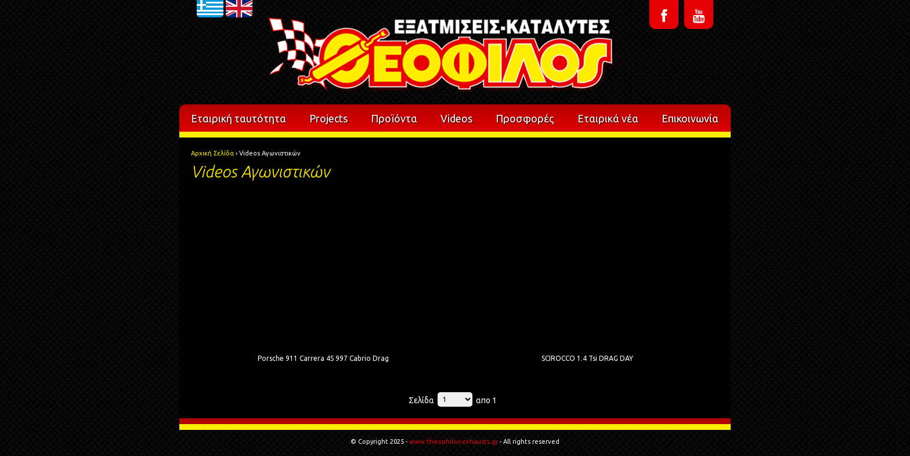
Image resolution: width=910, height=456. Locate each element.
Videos (456, 118)
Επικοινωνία (690, 118)
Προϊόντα (394, 118)
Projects (328, 118)
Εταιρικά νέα (607, 118)
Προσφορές (525, 118)
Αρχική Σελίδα (212, 153)
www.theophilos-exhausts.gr (453, 441)
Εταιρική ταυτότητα (238, 118)
